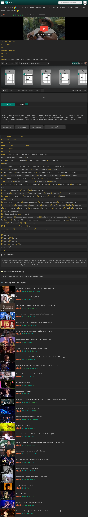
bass (37, 90)
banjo (31, 90)
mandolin (24, 90)
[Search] (80, 2)
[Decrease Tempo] (2, 63)
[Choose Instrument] (42, 90)
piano (11, 90)
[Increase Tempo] (16, 63)
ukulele (18, 90)
